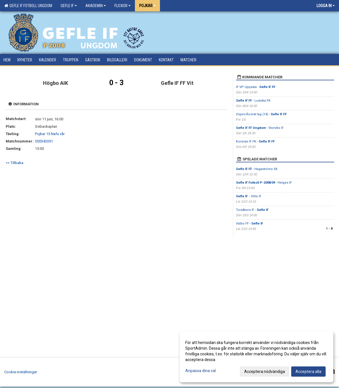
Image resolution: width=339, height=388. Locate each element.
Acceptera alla (308, 371)
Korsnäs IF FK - (255, 141)
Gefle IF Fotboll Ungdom (28, 5)
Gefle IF (69, 5)
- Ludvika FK (253, 100)
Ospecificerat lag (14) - (261, 114)
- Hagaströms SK (257, 169)
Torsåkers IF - (252, 210)
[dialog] (256, 356)
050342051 (44, 141)
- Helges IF (264, 182)
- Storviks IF (259, 128)
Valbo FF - (249, 223)
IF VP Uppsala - (255, 87)
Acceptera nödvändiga (264, 371)
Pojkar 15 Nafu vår (50, 134)
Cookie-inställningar (20, 372)
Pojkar (147, 5)
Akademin (95, 5)
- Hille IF (249, 196)
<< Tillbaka (14, 163)
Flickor (122, 5)
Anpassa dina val (200, 370)
